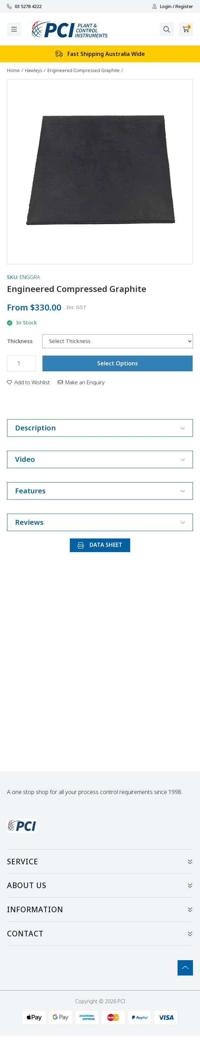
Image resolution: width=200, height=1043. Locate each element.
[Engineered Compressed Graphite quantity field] (21, 363)
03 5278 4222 (24, 6)
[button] (28, 382)
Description (100, 428)
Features (100, 490)
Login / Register (172, 6)
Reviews (100, 522)
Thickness (20, 341)
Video (100, 459)
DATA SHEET (100, 545)
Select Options (117, 363)
